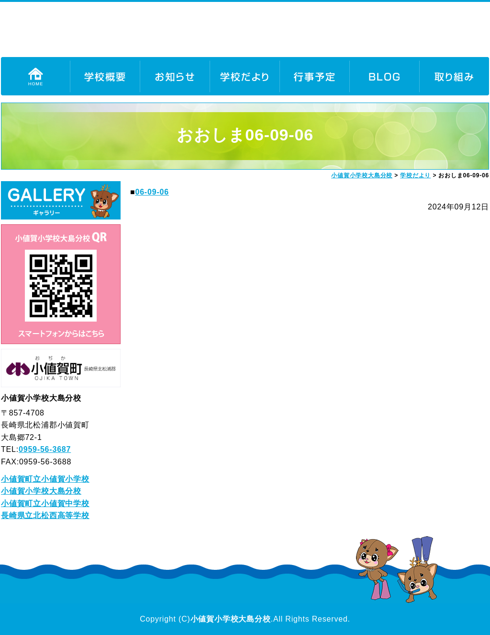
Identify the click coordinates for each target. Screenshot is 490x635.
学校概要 (105, 76)
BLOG (384, 76)
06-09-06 (151, 192)
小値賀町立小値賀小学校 (45, 479)
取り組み (454, 76)
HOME (35, 76)
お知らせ (175, 76)
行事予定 (314, 76)
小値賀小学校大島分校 (41, 491)
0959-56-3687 (45, 449)
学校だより (244, 76)
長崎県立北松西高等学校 (45, 515)
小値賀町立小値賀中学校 (45, 503)
